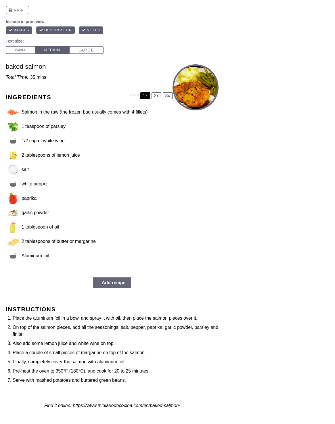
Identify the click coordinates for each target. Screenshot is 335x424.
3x (167, 95)
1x (145, 95)
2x (156, 95)
